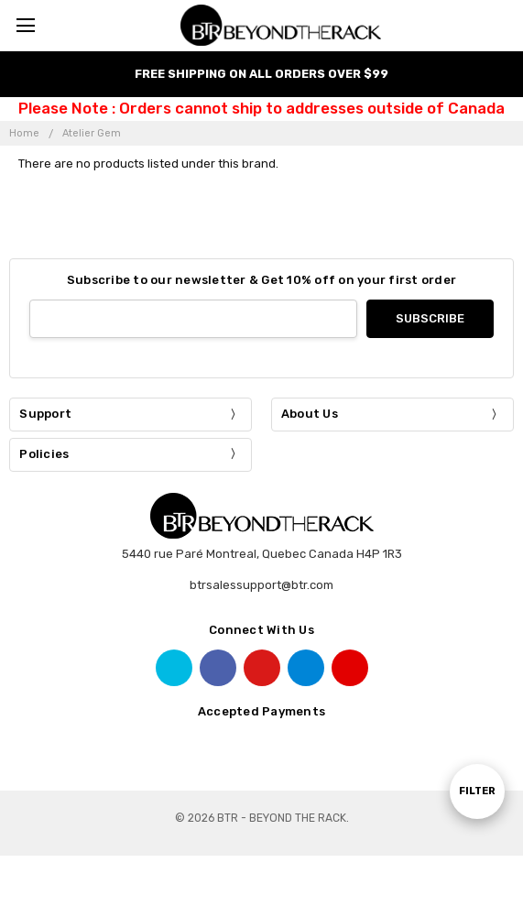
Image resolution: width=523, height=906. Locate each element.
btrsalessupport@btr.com (261, 585)
